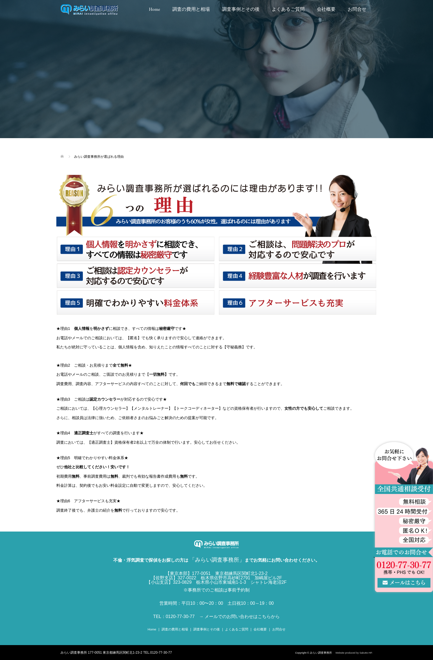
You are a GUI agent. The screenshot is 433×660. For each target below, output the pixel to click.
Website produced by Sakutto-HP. (354, 652)
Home (154, 10)
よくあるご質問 (288, 10)
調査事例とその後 (241, 10)
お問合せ (357, 10)
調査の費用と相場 (191, 10)
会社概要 (326, 10)
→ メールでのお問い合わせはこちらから (239, 616)
